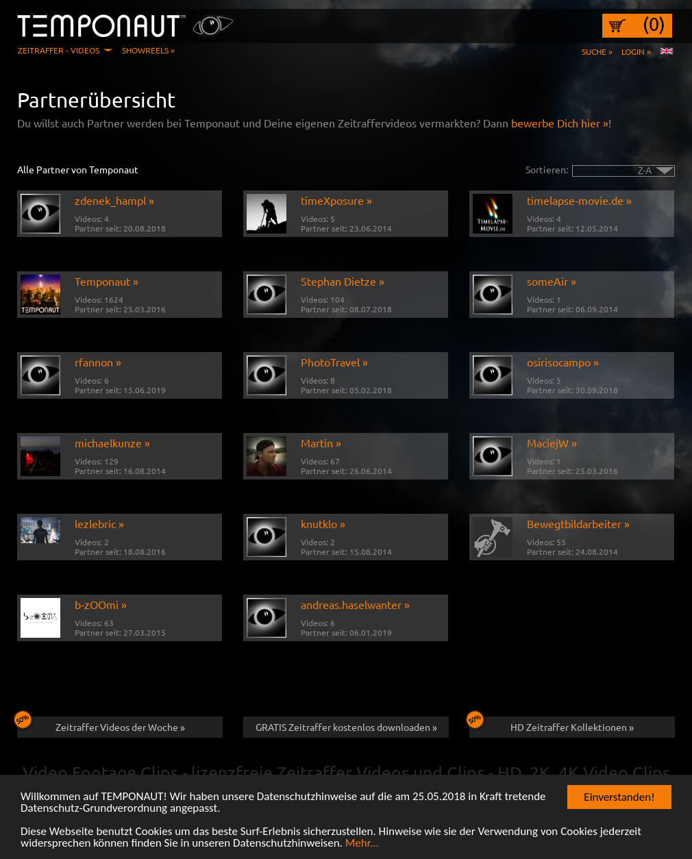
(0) (654, 24)
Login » (636, 51)
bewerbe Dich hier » (559, 122)
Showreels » (148, 50)
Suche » (597, 51)
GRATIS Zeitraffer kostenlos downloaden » (346, 727)
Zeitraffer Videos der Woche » (101, 725)
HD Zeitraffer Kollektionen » (551, 725)
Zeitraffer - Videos (58, 50)
